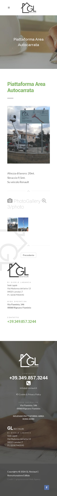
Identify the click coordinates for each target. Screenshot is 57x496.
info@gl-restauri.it (28, 388)
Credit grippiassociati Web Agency (23, 479)
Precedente (28, 255)
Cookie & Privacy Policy (28, 394)
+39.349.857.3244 (21, 321)
